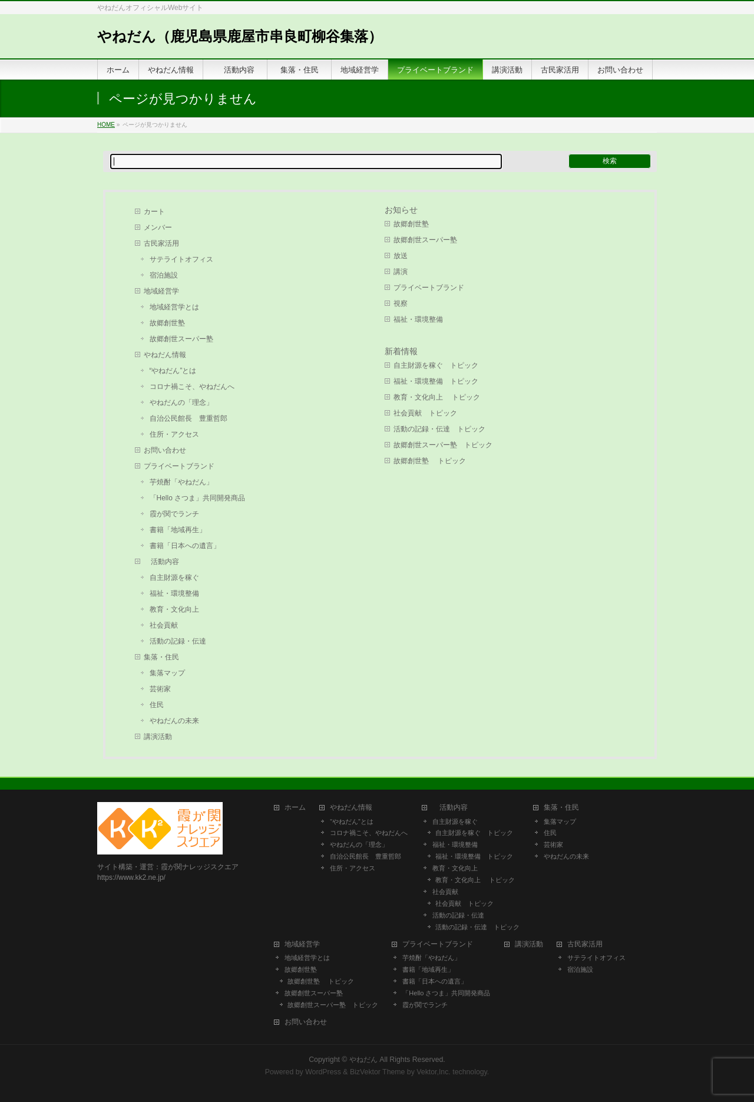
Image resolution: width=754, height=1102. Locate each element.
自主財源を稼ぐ (174, 577)
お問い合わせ (165, 450)
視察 (400, 303)
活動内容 (165, 561)
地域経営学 (161, 291)
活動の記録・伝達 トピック (439, 429)
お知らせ (401, 210)
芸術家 (160, 689)
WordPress (323, 1072)
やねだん (363, 1059)
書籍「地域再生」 (181, 530)
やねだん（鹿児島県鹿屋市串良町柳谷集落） (239, 36)
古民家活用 (161, 243)
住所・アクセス (174, 434)
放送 (400, 256)
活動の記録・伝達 (178, 641)
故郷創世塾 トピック (429, 461)
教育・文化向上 (174, 609)
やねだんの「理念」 (181, 402)
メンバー (158, 227)
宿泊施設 (164, 275)
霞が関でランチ (174, 514)
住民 (157, 705)
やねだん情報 (165, 355)
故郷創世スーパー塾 (181, 339)
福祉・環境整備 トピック (435, 381)
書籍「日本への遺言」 (188, 546)
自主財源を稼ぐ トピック (435, 365)
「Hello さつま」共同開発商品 (198, 498)
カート (154, 211)
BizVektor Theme (377, 1072)
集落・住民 (165, 657)
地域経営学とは (174, 307)
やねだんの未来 (174, 721)
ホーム (295, 807)
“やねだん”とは (173, 371)
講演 (400, 272)
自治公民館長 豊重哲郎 (188, 418)
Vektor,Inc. (433, 1072)
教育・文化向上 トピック (436, 397)
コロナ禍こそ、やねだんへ (192, 386)
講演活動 (158, 737)
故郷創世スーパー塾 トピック (442, 445)
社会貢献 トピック (425, 413)
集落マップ (167, 673)
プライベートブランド (179, 466)
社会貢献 (164, 625)
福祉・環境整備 (174, 593)
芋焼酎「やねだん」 (181, 482)
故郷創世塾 (167, 323)
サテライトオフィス (181, 259)
